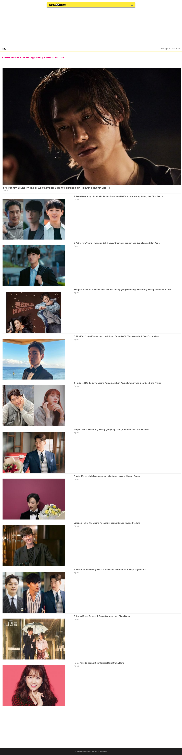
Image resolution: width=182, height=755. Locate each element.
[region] (91, 25)
